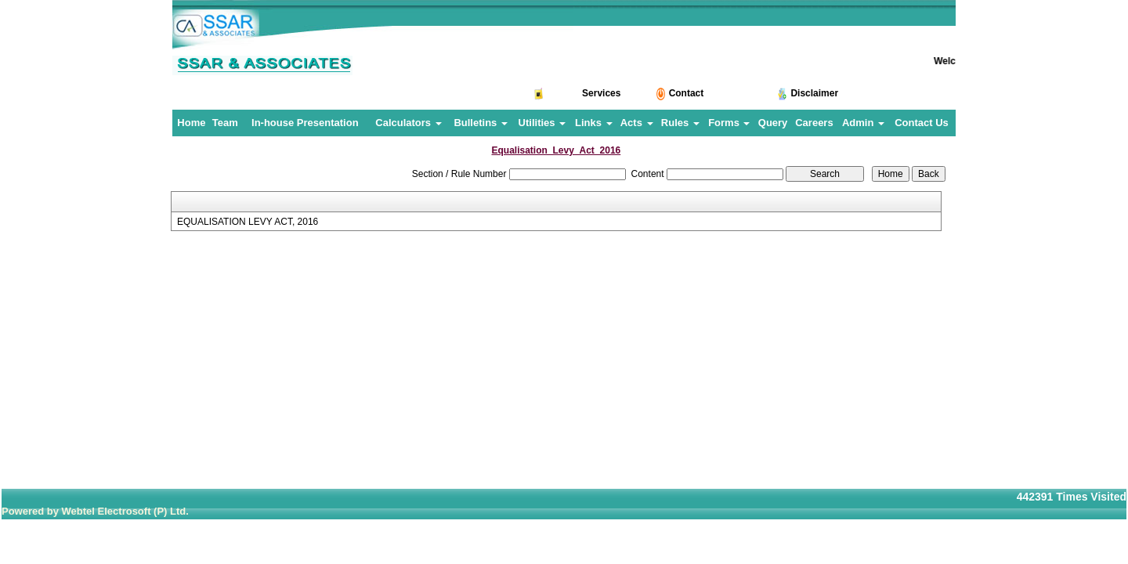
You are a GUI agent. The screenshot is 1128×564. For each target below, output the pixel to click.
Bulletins (481, 122)
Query (773, 122)
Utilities (542, 122)
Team (225, 122)
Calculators (408, 122)
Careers (814, 122)
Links (594, 122)
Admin (863, 122)
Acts (636, 122)
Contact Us (922, 122)
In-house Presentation (305, 122)
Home (191, 122)
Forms (729, 122)
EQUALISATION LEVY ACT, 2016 (247, 221)
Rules (680, 122)
